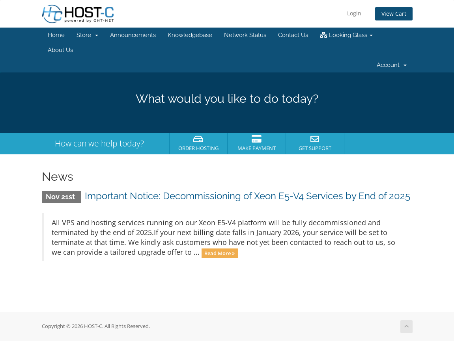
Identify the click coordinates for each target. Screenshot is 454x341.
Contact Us (293, 35)
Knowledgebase (190, 35)
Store (87, 35)
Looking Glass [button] (346, 35)
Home (56, 35)
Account (392, 65)
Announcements (133, 35)
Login (354, 13)
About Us (60, 50)
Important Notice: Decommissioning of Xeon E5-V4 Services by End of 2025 (247, 196)
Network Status (245, 35)
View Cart (393, 13)
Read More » (219, 252)
